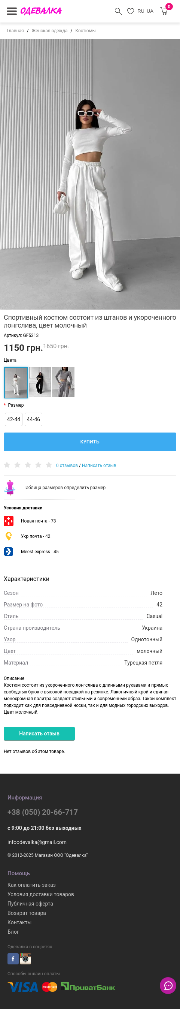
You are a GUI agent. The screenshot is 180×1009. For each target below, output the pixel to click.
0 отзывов (67, 465)
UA (150, 11)
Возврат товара (26, 913)
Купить (90, 442)
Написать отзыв (99, 465)
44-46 (33, 419)
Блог (13, 932)
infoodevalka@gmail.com (37, 842)
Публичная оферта (30, 904)
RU (140, 11)
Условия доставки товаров (40, 894)
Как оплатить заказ (31, 885)
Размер (16, 405)
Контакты (19, 922)
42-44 (13, 419)
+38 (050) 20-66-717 (42, 812)
